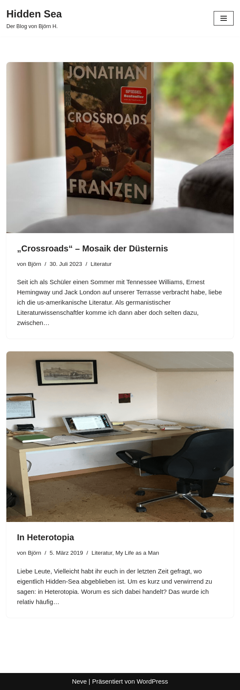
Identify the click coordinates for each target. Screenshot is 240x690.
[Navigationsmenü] (224, 18)
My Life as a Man (137, 553)
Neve (79, 681)
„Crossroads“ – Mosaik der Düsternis (92, 248)
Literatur (101, 264)
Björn (35, 264)
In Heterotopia (45, 537)
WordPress (152, 681)
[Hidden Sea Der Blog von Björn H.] (34, 18)
